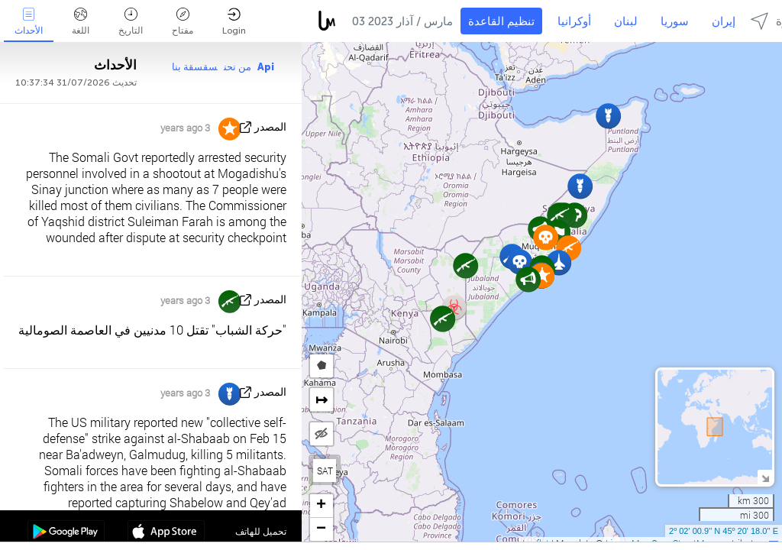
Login (234, 22)
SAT (325, 470)
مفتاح (182, 22)
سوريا (675, 21)
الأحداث (29, 22)
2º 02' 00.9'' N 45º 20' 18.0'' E (723, 530)
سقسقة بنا (195, 67)
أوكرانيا (574, 21)
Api (265, 67)
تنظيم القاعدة (501, 21)
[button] (465, 265)
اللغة (80, 22)
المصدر (270, 127)
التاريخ (130, 22)
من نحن (237, 67)
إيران (723, 21)
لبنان (626, 21)
